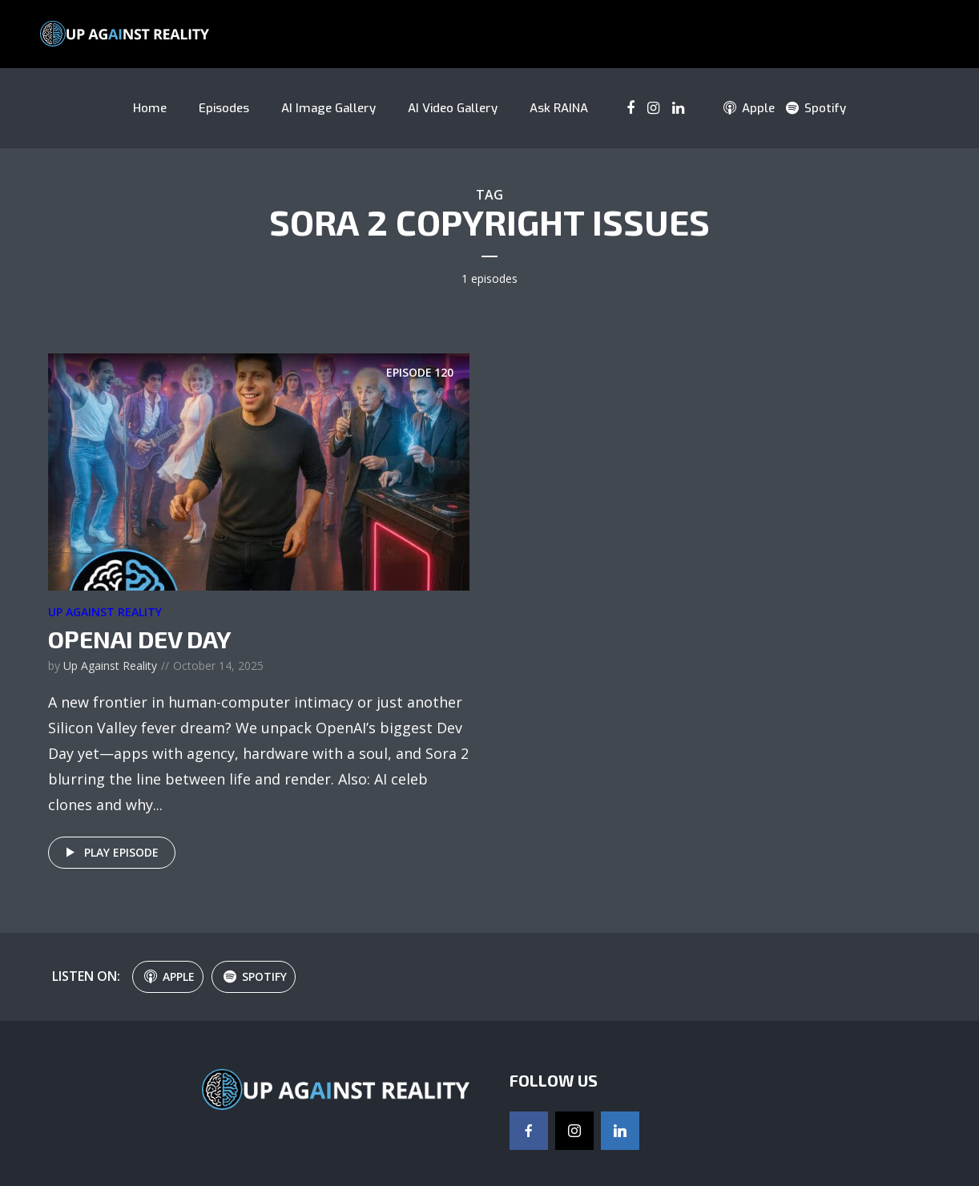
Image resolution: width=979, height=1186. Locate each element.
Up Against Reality (105, 611)
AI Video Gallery (453, 108)
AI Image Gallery (328, 108)
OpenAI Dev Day (140, 638)
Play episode (109, 852)
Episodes (224, 108)
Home (150, 108)
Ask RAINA (559, 108)
